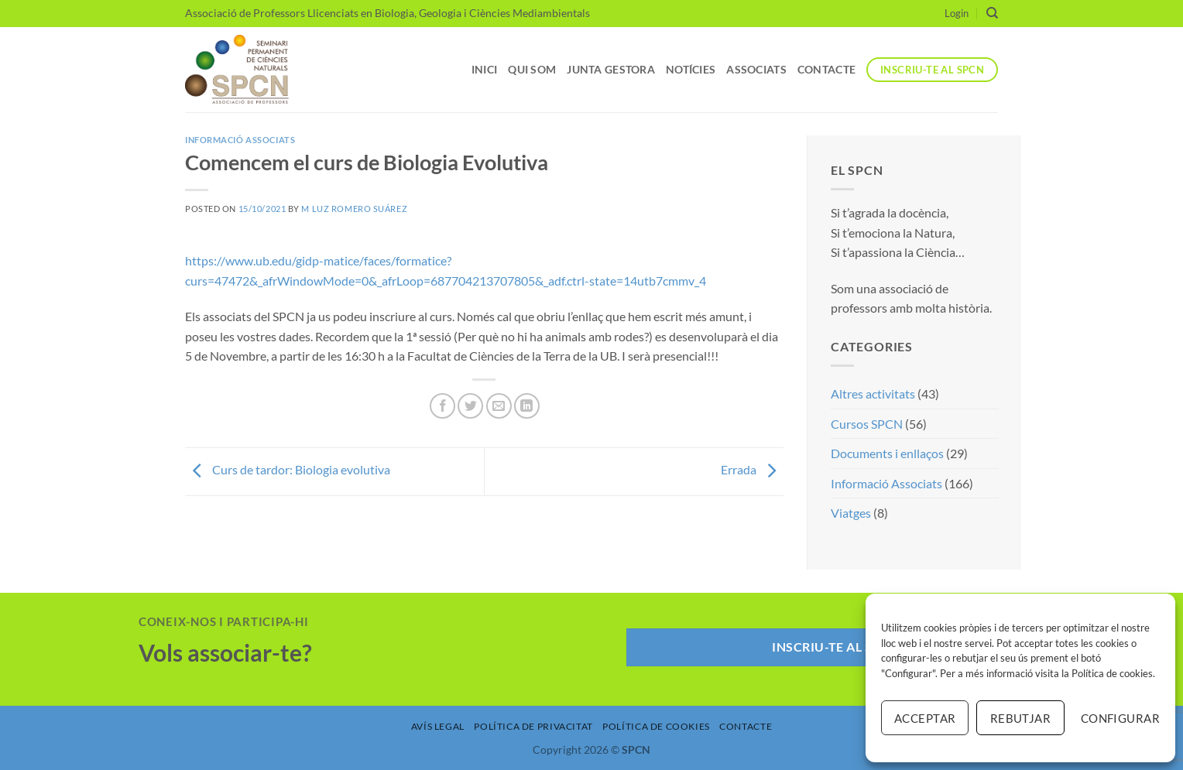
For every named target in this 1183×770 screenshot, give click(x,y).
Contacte (826, 69)
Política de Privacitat (533, 726)
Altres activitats (873, 393)
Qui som (532, 69)
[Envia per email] (499, 406)
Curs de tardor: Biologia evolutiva (287, 470)
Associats (756, 69)
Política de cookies (1112, 673)
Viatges (851, 512)
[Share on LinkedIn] (527, 406)
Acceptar (925, 718)
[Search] (992, 13)
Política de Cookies (656, 726)
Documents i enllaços (887, 453)
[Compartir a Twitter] (470, 406)
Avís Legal (438, 726)
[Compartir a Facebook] (442, 406)
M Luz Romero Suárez (354, 209)
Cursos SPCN (867, 423)
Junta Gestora (611, 69)
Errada (752, 470)
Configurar (1120, 718)
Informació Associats (240, 140)
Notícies (690, 69)
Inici (484, 69)
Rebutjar (1020, 718)
